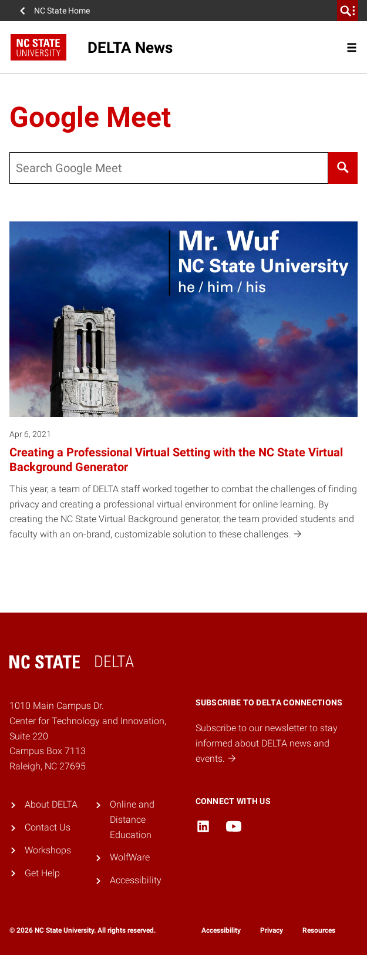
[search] (347, 10)
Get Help (42, 873)
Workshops (48, 850)
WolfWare (130, 857)
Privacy (271, 930)
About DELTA (51, 804)
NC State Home (62, 10)
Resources (318, 930)
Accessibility (135, 880)
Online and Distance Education (132, 819)
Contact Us (47, 827)
